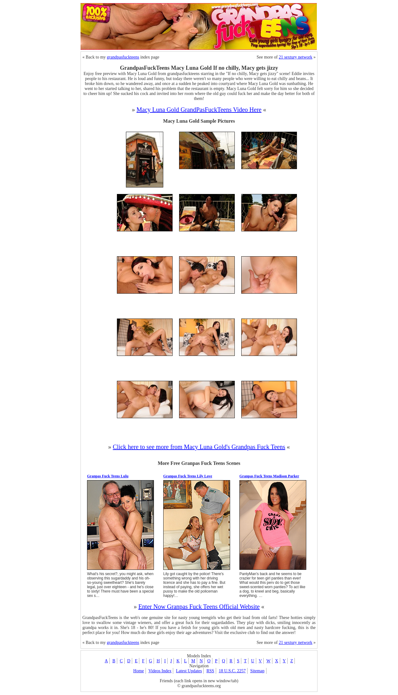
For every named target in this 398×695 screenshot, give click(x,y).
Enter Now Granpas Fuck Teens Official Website (199, 606)
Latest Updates (189, 671)
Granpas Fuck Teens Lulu (107, 476)
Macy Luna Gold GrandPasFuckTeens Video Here (199, 109)
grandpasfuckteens (123, 57)
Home (138, 671)
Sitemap (257, 671)
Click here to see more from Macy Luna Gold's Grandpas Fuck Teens (199, 446)
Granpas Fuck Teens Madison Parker (269, 476)
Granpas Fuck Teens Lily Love (187, 476)
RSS (210, 671)
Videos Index (159, 671)
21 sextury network (295, 57)
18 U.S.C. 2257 (232, 671)
